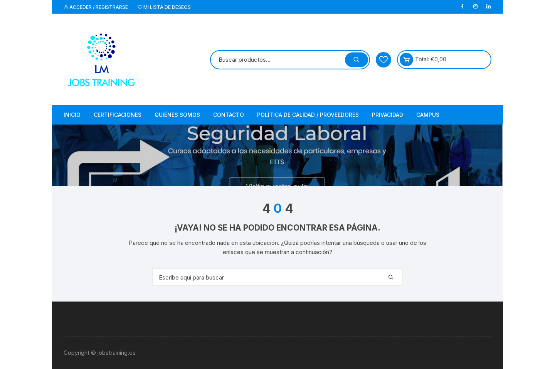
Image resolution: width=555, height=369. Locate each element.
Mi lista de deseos (164, 7)
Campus (427, 114)
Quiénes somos (177, 114)
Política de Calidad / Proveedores (308, 114)
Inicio (72, 114)
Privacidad (387, 114)
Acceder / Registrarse (96, 7)
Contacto (228, 114)
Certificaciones (117, 114)
